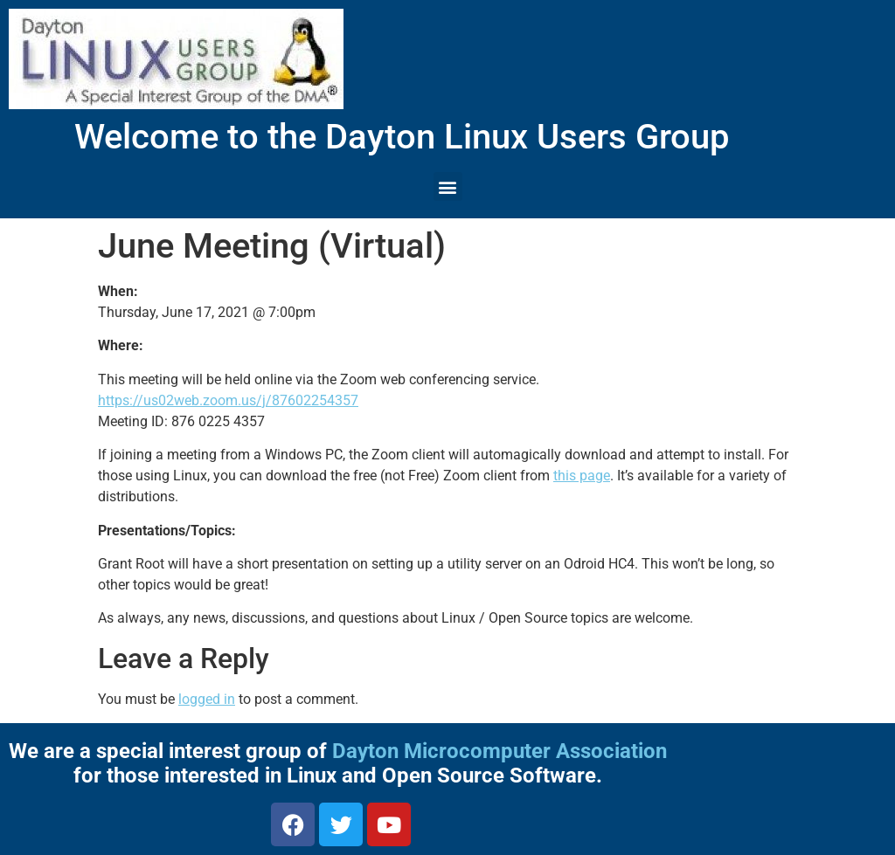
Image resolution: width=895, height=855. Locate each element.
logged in (206, 699)
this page (581, 475)
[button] (448, 186)
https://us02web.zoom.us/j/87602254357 (228, 400)
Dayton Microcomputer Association (499, 751)
